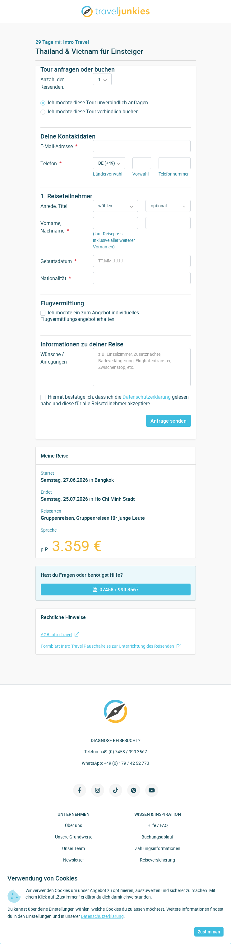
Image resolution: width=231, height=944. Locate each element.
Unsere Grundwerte (73, 837)
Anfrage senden (168, 420)
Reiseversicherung (157, 860)
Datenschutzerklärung (146, 396)
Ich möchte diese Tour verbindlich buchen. (90, 111)
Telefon (51, 163)
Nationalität (55, 278)
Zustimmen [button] (209, 932)
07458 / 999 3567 (116, 589)
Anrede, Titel (53, 206)
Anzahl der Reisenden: (52, 83)
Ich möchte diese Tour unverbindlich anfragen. (94, 102)
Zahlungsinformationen (157, 848)
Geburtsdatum (58, 261)
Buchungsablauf (157, 837)
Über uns (73, 825)
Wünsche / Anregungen (53, 358)
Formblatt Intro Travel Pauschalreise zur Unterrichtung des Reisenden (111, 646)
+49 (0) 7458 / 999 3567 (123, 751)
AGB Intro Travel (60, 634)
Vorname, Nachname (54, 227)
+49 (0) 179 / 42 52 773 (126, 763)
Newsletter (73, 860)
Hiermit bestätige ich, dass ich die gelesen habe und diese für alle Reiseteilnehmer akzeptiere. (114, 400)
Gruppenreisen (57, 517)
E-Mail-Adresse (58, 146)
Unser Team (73, 848)
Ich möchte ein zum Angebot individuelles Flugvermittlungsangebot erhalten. (89, 315)
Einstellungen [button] (62, 909)
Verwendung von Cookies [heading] (42, 878)
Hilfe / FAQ (157, 825)
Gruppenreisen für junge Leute (110, 517)
